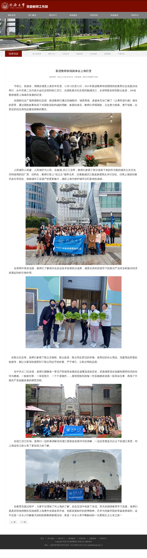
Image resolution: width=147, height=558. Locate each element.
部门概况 (32, 15)
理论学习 (53, 15)
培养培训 (94, 15)
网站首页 (12, 15)
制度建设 (114, 15)
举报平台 (135, 15)
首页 (42, 538)
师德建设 (73, 15)
